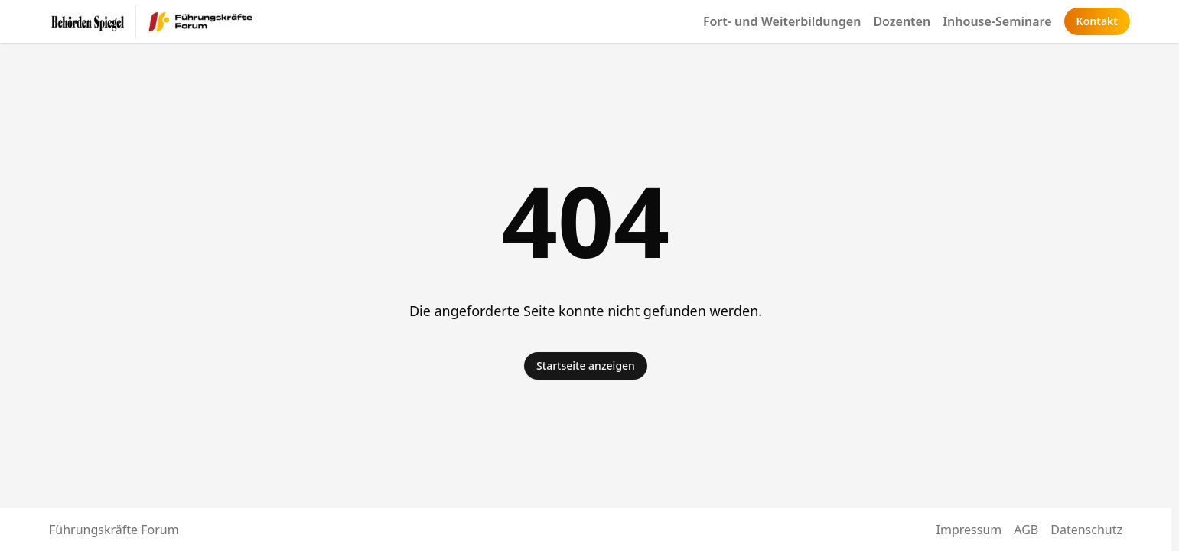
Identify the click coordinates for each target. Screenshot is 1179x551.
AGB (1026, 529)
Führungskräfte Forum (114, 529)
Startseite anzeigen (585, 365)
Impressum (969, 529)
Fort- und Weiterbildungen (782, 21)
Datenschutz (1086, 529)
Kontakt (1097, 21)
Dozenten (901, 21)
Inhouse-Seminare (997, 21)
